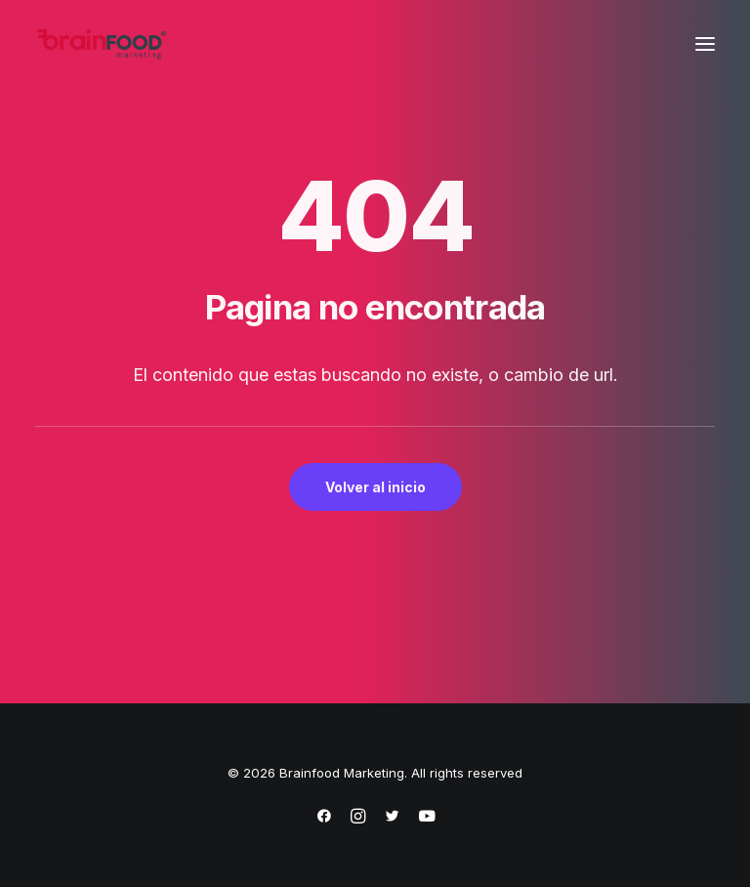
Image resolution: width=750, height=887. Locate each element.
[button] (705, 43)
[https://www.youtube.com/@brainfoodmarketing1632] (427, 818)
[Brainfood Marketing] (101, 43)
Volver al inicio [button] (375, 487)
